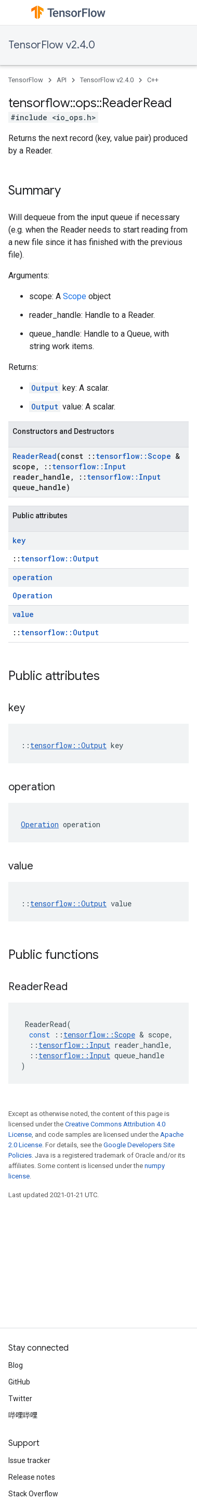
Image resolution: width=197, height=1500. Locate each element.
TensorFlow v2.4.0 (51, 45)
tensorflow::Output (60, 558)
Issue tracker (29, 1460)
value (23, 614)
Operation (32, 595)
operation (32, 577)
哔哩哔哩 (22, 1415)
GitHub (19, 1382)
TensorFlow (25, 80)
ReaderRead (34, 456)
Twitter (20, 1398)
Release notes (31, 1477)
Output (44, 388)
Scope (74, 296)
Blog (15, 1365)
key (18, 540)
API (62, 80)
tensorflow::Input (89, 466)
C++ (153, 80)
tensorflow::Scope (133, 456)
